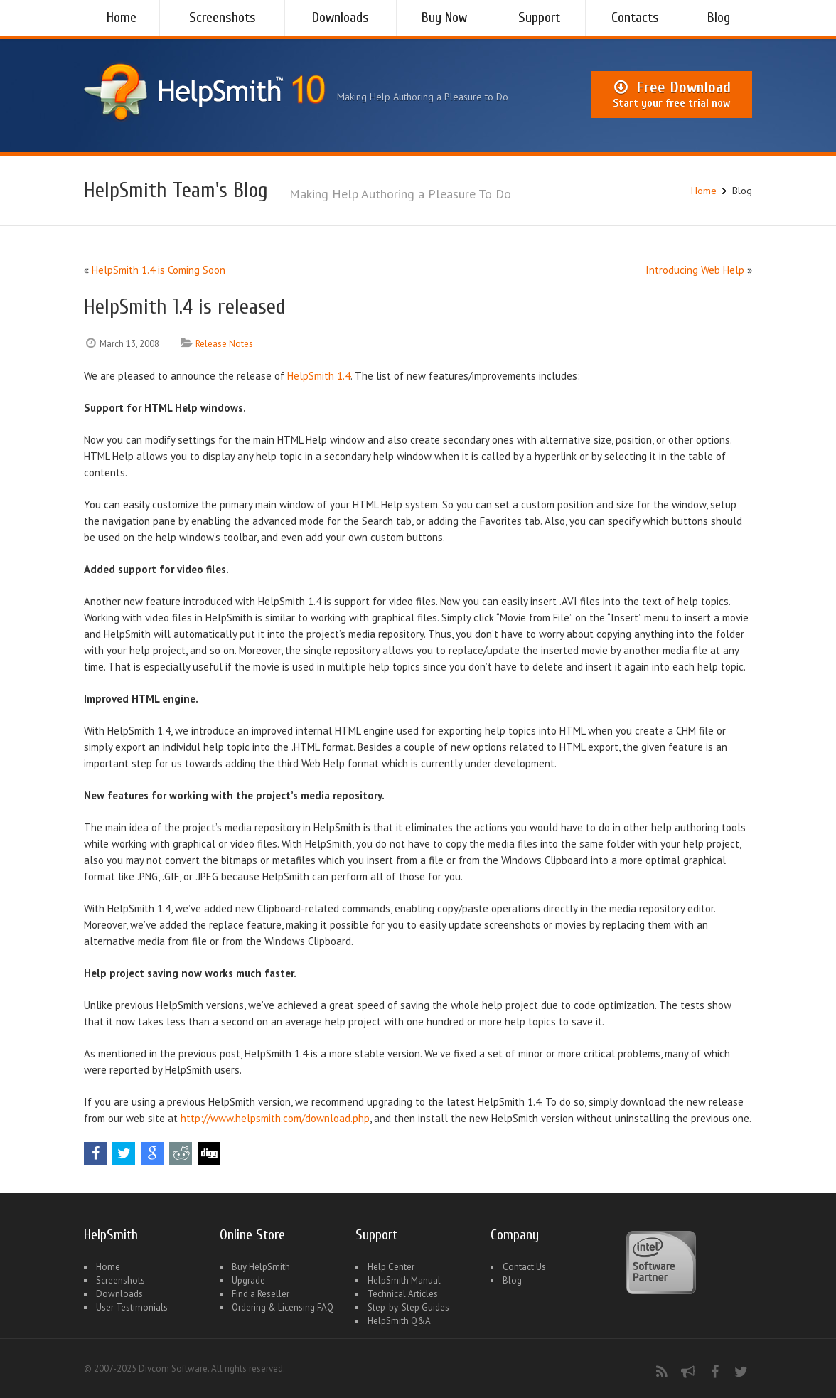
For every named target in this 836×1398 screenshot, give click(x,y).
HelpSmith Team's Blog (176, 190)
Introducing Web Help (694, 270)
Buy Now (444, 17)
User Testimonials (132, 1307)
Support (539, 17)
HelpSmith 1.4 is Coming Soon (158, 270)
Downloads (340, 17)
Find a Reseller (260, 1294)
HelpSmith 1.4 (318, 376)
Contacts (635, 17)
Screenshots (222, 17)
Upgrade (248, 1280)
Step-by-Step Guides (408, 1307)
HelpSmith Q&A (399, 1321)
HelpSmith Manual (404, 1280)
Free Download (671, 94)
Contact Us (524, 1267)
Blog (718, 17)
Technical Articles (403, 1294)
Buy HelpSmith (261, 1267)
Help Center (391, 1267)
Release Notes (224, 344)
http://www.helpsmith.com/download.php (275, 1118)
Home (121, 17)
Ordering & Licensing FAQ (282, 1307)
